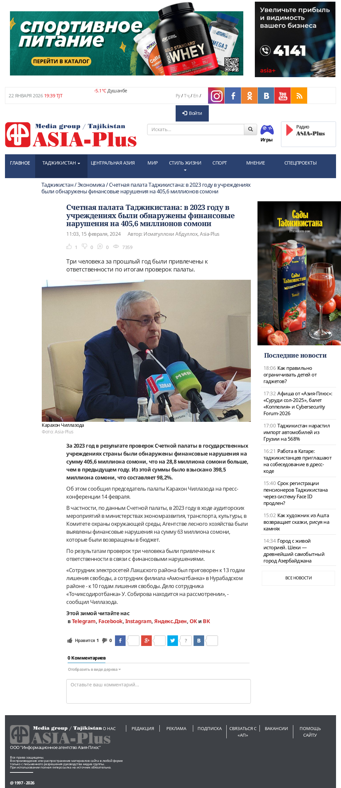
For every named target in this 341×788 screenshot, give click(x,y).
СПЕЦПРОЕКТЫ (300, 163)
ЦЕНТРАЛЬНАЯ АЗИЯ (113, 163)
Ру (178, 95)
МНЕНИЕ (255, 163)
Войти (192, 113)
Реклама (176, 728)
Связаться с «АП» (242, 731)
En (196, 95)
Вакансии (276, 728)
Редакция (143, 728)
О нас (109, 728)
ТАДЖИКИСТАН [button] (61, 163)
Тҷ (186, 95)
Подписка (210, 728)
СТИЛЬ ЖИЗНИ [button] (185, 165)
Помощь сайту (310, 731)
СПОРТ (219, 163)
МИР (152, 163)
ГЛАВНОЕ (20, 163)
